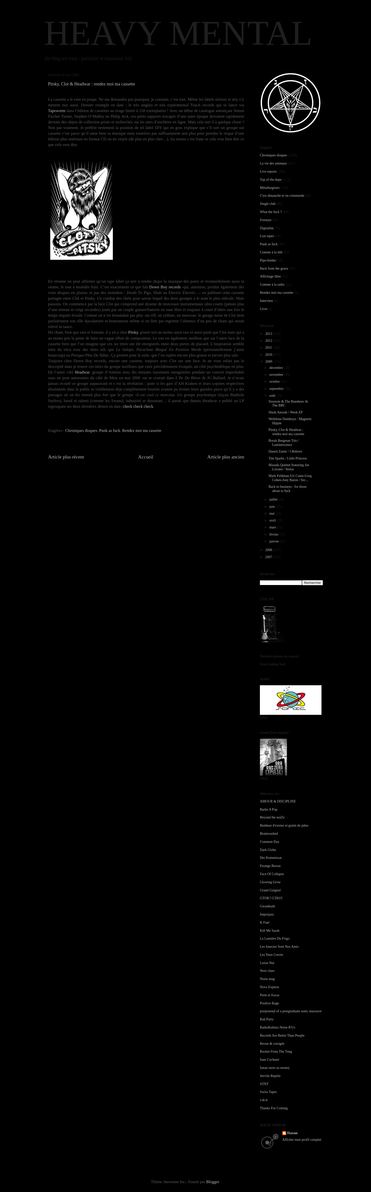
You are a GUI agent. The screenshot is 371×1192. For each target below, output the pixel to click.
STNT (264, 1084)
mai (272, 513)
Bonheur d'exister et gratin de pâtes (284, 825)
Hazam (292, 1133)
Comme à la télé (271, 252)
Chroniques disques (81, 430)
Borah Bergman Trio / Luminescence (284, 443)
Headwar (82, 372)
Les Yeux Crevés (271, 955)
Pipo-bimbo (268, 260)
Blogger (212, 1181)
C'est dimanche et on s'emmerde (282, 195)
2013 (269, 334)
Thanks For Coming (274, 1108)
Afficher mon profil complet (301, 1140)
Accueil (145, 456)
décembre (276, 368)
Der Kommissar (271, 858)
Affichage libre (270, 276)
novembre (276, 374)
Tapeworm (56, 110)
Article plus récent (66, 456)
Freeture (265, 220)
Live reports (268, 171)
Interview (266, 301)
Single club (267, 204)
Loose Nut (267, 963)
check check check (138, 406)
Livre (263, 309)
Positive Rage (269, 1003)
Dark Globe (268, 850)
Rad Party (267, 1019)
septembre (276, 389)
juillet (273, 499)
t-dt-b (264, 1100)
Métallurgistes (270, 188)
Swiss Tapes (268, 1092)
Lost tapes (267, 236)
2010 (269, 355)
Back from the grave (274, 268)
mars (273, 527)
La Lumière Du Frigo (274, 938)
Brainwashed (269, 833)
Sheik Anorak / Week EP (286, 412)
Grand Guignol (270, 890)
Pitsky (133, 332)
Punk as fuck (109, 430)
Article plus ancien (225, 456)
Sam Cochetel (269, 1059)
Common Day (269, 842)
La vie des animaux (273, 163)
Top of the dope (271, 179)
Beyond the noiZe (272, 817)
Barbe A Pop (268, 809)
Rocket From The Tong (276, 1051)
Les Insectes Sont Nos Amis (279, 946)
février (274, 534)
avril (272, 520)
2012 (269, 341)
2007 (269, 557)
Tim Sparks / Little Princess (288, 458)
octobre (274, 381)
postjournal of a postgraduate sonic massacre (291, 1011)
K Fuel (265, 922)
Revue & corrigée (272, 1043)
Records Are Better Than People (282, 1035)
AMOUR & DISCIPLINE (278, 801)
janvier (274, 541)
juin (272, 506)
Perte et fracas (269, 995)
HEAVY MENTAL (178, 33)
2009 (269, 361)
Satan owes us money (275, 1068)
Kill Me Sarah (269, 930)
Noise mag (267, 979)
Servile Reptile (270, 1076)
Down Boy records (165, 287)
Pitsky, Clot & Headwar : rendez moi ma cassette (286, 432)
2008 (269, 550)
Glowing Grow (270, 882)
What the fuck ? (271, 212)
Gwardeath (267, 906)
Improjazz (267, 914)
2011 (269, 347)
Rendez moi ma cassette (141, 430)
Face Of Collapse (272, 874)
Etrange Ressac (270, 866)
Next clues (267, 971)
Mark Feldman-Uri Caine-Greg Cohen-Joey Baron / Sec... (290, 478)
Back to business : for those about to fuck (287, 489)
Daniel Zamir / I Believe (285, 451)
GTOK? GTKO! (271, 898)
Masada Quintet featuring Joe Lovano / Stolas (289, 467)
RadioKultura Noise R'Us (277, 1027)
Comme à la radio (272, 284)
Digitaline (267, 228)
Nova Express (269, 987)
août (272, 395)
